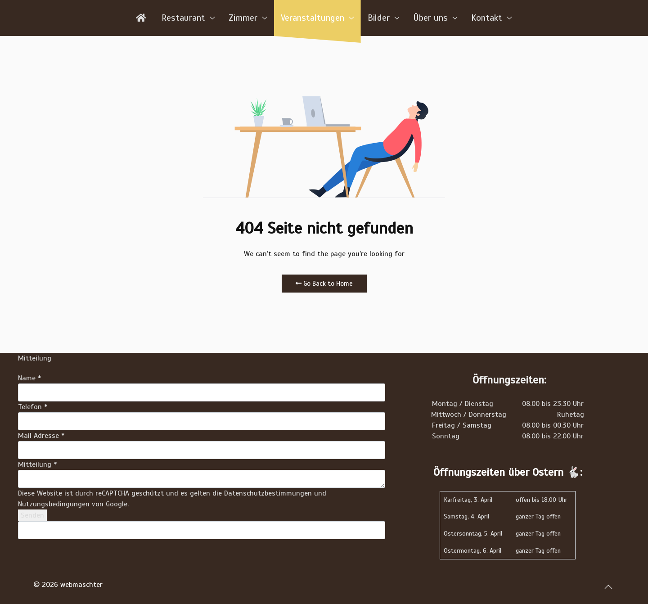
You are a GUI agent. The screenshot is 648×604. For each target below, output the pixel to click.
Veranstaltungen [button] (317, 17)
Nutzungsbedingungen (54, 504)
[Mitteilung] (201, 479)
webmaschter (81, 584)
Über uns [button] (435, 17)
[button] (608, 586)
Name (29, 378)
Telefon (32, 406)
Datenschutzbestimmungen (268, 493)
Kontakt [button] (491, 17)
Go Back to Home (324, 283)
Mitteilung (37, 464)
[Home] (141, 18)
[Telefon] (201, 421)
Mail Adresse (41, 435)
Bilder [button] (384, 17)
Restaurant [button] (188, 17)
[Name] (201, 392)
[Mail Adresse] (201, 450)
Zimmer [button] (248, 17)
